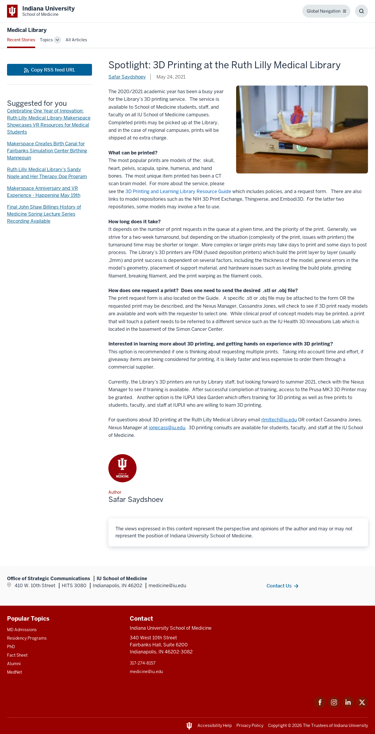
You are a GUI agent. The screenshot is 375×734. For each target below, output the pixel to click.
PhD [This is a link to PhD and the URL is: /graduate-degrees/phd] (11, 646)
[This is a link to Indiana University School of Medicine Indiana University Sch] (41, 11)
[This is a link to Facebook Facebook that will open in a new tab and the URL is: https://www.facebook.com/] (320, 707)
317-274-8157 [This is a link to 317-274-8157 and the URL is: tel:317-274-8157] (143, 663)
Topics (46, 39)
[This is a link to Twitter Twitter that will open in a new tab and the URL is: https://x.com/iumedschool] (362, 707)
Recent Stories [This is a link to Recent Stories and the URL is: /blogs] (21, 39)
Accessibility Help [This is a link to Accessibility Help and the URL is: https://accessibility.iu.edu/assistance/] (214, 725)
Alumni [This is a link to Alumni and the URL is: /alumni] (14, 663)
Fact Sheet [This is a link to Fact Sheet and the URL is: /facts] (17, 655)
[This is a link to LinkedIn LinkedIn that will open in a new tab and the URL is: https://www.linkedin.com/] (348, 707)
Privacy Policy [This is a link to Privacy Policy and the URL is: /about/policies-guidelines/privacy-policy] (249, 725)
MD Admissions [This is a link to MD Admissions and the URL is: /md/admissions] (22, 629)
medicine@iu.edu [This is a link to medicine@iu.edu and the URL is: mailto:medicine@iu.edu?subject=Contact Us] (146, 671)
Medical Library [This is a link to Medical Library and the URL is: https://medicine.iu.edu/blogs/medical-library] (27, 30)
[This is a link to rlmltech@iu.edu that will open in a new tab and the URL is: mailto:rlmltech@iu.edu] (279, 420)
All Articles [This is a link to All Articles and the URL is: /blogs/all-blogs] (76, 39)
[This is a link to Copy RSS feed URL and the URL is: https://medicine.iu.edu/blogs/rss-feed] (49, 70)
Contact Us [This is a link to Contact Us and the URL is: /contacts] (279, 586)
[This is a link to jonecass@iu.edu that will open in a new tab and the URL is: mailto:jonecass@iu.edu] (167, 428)
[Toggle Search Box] (361, 11)
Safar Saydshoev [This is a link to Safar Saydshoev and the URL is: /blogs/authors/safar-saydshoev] (127, 77)
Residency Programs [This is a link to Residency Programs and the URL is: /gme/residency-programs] (27, 638)
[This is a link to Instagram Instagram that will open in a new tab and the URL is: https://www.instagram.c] (334, 707)
